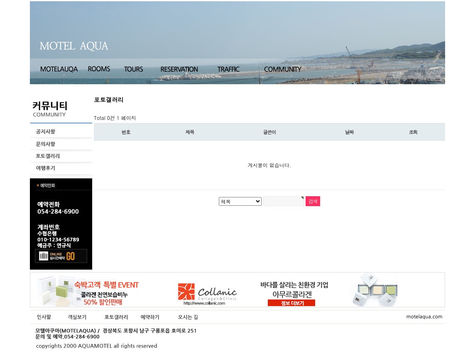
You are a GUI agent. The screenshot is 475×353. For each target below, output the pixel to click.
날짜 (349, 132)
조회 (413, 132)
